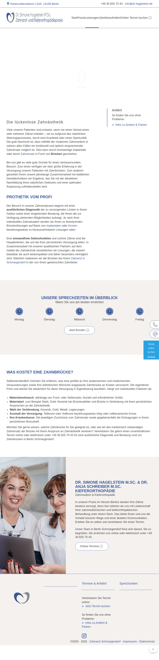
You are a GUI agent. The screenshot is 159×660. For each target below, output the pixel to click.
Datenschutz (147, 641)
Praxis (76, 17)
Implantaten (53, 225)
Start (67, 17)
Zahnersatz (28, 153)
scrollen (82, 79)
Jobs (100, 17)
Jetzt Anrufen (77, 330)
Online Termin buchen (136, 17)
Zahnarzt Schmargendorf (105, 641)
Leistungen (88, 17)
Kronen (72, 225)
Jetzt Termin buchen (97, 606)
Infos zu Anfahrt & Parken (131, 124)
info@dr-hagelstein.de (138, 3)
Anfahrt (119, 17)
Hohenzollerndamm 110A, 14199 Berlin (34, 3)
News (108, 17)
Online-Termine (89, 546)
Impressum (130, 641)
